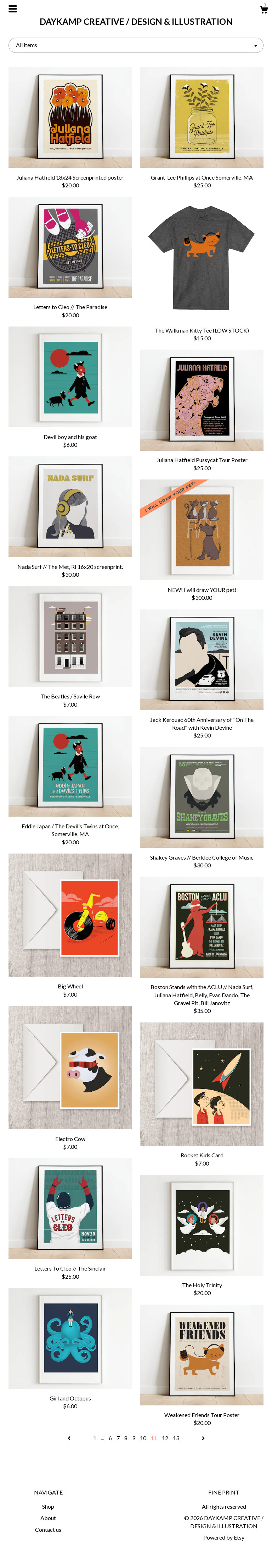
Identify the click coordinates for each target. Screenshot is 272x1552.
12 (165, 1438)
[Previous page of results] (69, 1438)
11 (154, 1438)
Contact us (48, 1529)
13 (176, 1438)
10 (143, 1438)
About (48, 1517)
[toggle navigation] (12, 8)
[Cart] (264, 10)
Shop (48, 1506)
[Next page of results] (203, 1438)
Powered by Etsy (223, 1537)
